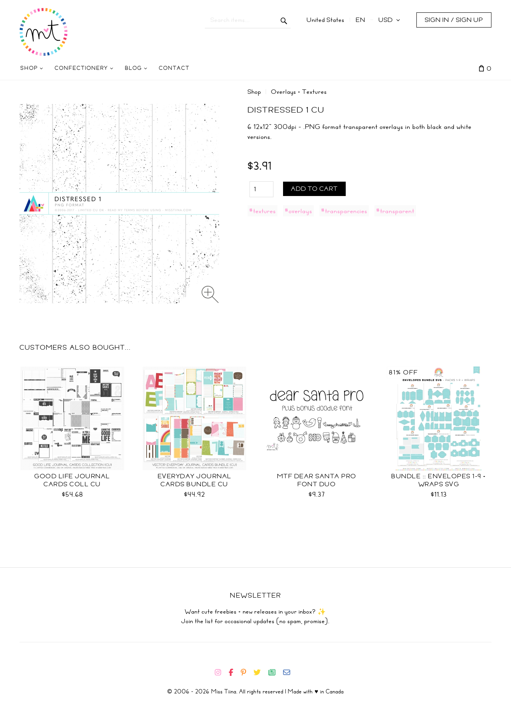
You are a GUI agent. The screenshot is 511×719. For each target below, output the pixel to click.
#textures (262, 211)
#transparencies (344, 211)
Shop (254, 92)
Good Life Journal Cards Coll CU (72, 480)
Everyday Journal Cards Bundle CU (195, 480)
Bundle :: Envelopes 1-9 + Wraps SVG (438, 480)
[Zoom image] (210, 294)
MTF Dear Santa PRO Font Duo (317, 480)
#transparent (395, 211)
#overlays (298, 211)
